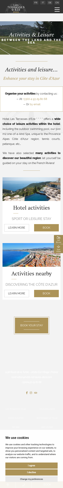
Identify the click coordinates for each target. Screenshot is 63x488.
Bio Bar (15, 427)
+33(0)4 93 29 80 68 (31, 382)
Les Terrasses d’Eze (16, 409)
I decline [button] (31, 472)
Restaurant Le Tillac (47, 418)
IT (43, 2)
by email (35, 104)
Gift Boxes (58, 239)
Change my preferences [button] (31, 479)
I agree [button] (31, 465)
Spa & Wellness (47, 409)
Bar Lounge (47, 427)
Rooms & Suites (16, 418)
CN (57, 2)
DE (50, 2)
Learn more (16, 227)
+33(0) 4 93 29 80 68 (35, 99)
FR (35, 2)
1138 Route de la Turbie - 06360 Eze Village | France (31, 372)
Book (46, 227)
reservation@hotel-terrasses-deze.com (31, 377)
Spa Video (58, 248)
